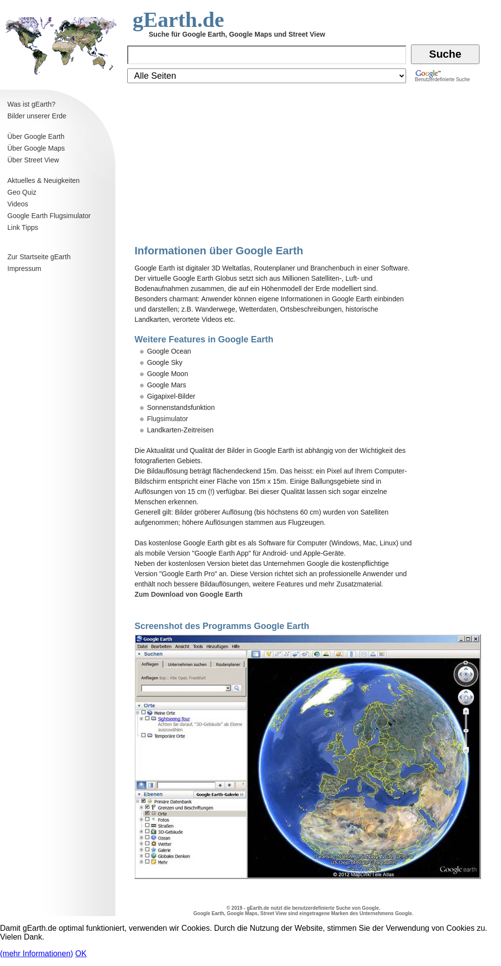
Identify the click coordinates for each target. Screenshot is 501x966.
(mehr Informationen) (36, 953)
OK (81, 953)
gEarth (254, 908)
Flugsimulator (167, 419)
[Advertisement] (58, 578)
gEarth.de (178, 20)
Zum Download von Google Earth (189, 594)
